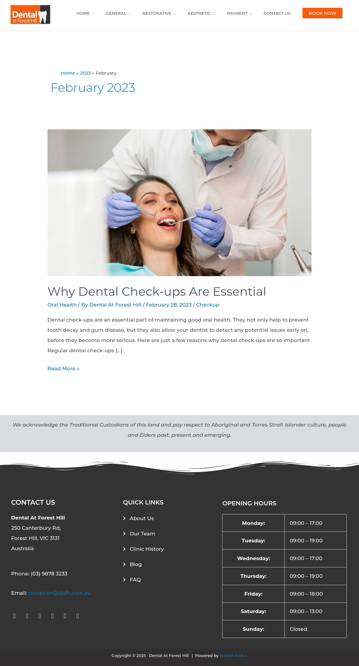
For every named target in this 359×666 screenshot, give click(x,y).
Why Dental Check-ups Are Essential (157, 291)
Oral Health (62, 305)
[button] (322, 13)
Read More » (63, 367)
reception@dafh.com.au (59, 593)
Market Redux (233, 655)
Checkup (207, 305)
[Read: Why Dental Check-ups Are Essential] (179, 202)
